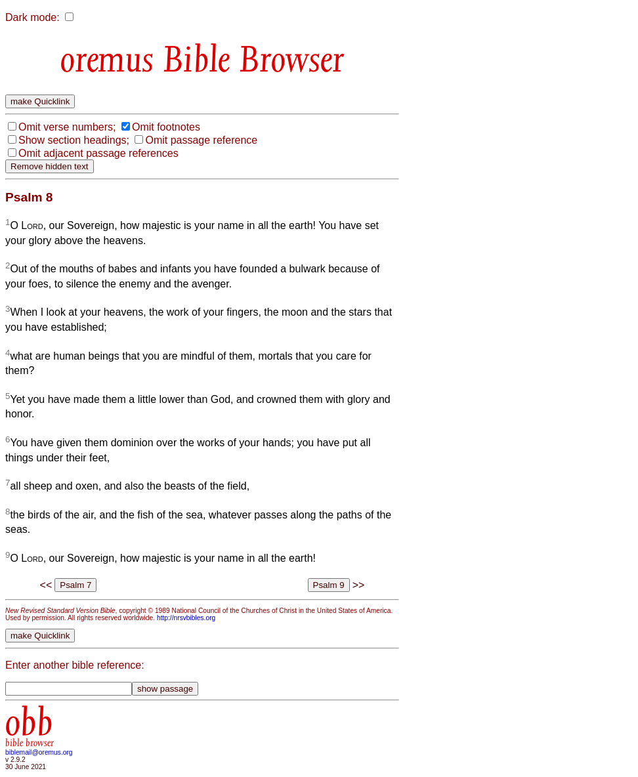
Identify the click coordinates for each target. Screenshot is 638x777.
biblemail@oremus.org (39, 752)
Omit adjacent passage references (98, 153)
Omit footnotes (166, 127)
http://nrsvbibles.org (186, 617)
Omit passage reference (201, 140)
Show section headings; (73, 140)
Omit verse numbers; (67, 127)
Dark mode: (32, 17)
